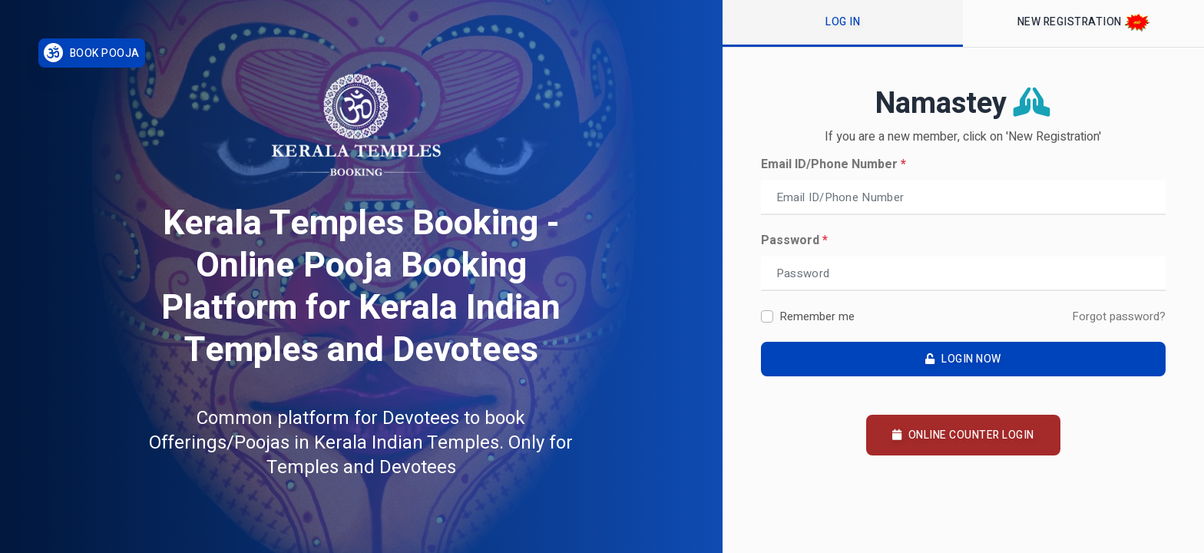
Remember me (817, 316)
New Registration (1083, 22)
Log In (842, 22)
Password (794, 240)
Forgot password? (1119, 316)
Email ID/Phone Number (833, 164)
